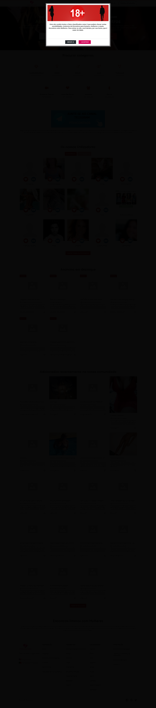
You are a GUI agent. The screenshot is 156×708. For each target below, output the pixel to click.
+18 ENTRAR (85, 42)
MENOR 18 (70, 42)
